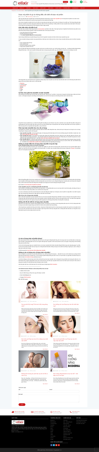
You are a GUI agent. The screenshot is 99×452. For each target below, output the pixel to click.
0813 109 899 (15, 430)
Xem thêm (45, 314)
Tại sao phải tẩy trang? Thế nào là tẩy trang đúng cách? (34, 305)
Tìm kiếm (65, 1)
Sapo (61, 449)
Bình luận (21, 394)
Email (50, 389)
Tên (19, 389)
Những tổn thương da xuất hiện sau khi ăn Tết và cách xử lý (34, 374)
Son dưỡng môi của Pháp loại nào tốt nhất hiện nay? (66, 305)
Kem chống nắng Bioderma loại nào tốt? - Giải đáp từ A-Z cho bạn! (65, 374)
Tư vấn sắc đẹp (30, 16)
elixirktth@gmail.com (18, 431)
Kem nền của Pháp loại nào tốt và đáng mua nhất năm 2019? (34, 339)
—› (21, 10)
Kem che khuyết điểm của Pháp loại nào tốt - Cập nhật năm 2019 (65, 339)
